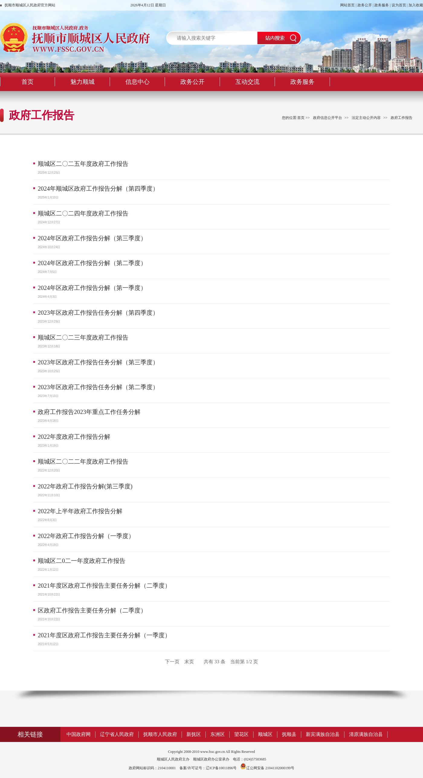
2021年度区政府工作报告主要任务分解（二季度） (104, 585)
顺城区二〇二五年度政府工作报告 (83, 163)
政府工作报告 (401, 118)
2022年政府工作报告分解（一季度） (86, 536)
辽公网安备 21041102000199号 (267, 768)
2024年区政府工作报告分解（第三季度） (92, 238)
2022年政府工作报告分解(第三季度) (85, 486)
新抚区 (193, 734)
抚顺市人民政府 (160, 734)
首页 (301, 118)
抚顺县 (289, 734)
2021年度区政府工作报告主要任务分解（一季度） (104, 635)
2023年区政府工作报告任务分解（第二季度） (98, 387)
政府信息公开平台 (327, 118)
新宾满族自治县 (323, 734)
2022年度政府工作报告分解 (74, 436)
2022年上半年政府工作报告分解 (80, 511)
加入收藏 (415, 5)
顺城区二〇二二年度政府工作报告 (83, 461)
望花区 (241, 734)
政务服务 (381, 5)
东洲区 (217, 734)
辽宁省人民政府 (117, 734)
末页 (189, 661)
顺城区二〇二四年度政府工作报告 (83, 213)
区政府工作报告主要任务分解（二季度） (92, 610)
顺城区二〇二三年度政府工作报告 (83, 337)
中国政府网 (78, 734)
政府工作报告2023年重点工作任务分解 (89, 412)
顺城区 (265, 734)
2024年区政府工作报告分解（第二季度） (92, 263)
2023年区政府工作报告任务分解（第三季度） (98, 362)
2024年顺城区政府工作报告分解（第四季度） (98, 188)
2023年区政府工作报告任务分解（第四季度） (98, 312)
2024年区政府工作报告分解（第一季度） (92, 287)
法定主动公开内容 (366, 118)
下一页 (172, 661)
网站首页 (347, 5)
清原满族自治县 (366, 734)
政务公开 (364, 5)
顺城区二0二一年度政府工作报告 (81, 560)
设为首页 (399, 5)
